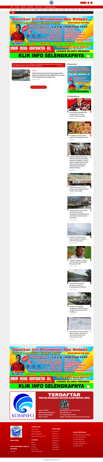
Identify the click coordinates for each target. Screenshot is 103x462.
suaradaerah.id (55, 447)
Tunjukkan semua (61, 65)
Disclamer (33, 447)
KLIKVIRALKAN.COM (55, 459)
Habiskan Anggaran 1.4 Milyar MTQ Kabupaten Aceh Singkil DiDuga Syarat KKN (78, 262)
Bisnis (58, 9)
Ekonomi (63, 9)
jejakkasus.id (55, 445)
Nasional (25, 9)
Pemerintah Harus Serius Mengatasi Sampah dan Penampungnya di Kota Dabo (78, 285)
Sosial (77, 9)
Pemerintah (36, 9)
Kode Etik (23, 7)
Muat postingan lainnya (38, 87)
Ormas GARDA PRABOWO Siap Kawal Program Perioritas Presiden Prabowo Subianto (78, 114)
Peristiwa (48, 9)
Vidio (93, 9)
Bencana (54, 9)
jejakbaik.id (55, 442)
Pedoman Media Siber (50, 7)
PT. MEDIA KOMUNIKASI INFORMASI (82, 435)
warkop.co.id (55, 436)
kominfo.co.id (55, 431)
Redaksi (17, 7)
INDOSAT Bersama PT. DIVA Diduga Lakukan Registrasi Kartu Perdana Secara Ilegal (79, 189)
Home (11, 7)
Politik (30, 9)
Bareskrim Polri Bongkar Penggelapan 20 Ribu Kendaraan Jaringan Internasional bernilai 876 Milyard (79, 309)
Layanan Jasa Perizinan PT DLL (38, 436)
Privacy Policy (39, 7)
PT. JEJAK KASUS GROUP (79, 437)
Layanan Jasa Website (36, 434)
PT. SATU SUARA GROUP (79, 441)
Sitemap (83, 2)
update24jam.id (56, 449)
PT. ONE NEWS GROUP (78, 439)
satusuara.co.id (56, 440)
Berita (15, 9)
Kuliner (73, 9)
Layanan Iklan (34, 429)
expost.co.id (55, 433)
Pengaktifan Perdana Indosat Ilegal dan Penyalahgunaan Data (79, 136)
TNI (90, 9)
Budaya (82, 9)
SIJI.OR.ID (12, 451)
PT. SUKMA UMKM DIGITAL (79, 443)
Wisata (68, 9)
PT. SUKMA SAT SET (78, 446)
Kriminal (42, 9)
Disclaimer (30, 7)
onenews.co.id (55, 438)
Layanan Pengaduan (36, 431)
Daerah (20, 9)
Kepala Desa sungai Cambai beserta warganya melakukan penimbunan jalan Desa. (78, 238)
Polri (86, 9)
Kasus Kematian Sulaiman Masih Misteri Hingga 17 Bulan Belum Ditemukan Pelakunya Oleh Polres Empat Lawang (79, 334)
